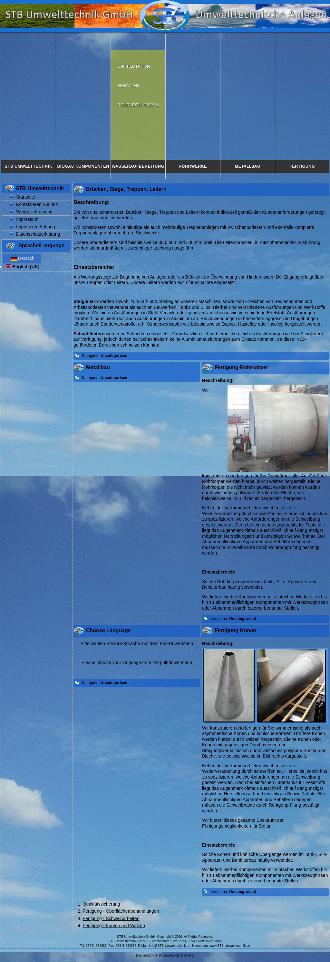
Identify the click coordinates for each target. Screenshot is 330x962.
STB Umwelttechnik (28, 166)
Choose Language (108, 630)
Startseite (25, 197)
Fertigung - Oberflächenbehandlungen (121, 911)
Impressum (27, 219)
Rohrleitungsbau (138, 105)
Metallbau (247, 166)
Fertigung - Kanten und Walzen (114, 925)
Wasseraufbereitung (138, 166)
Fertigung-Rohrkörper (241, 367)
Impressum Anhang (35, 226)
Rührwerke (193, 166)
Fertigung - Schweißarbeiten (111, 918)
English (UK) (22, 266)
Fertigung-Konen (235, 630)
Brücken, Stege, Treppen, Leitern (126, 189)
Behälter (128, 85)
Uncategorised (114, 355)
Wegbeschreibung (34, 211)
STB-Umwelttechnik (39, 188)
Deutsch (22, 258)
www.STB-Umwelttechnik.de (230, 945)
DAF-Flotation (133, 66)
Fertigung (302, 166)
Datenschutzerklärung (38, 234)
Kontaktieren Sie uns (37, 204)
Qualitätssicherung (101, 904)
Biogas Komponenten (83, 166)
